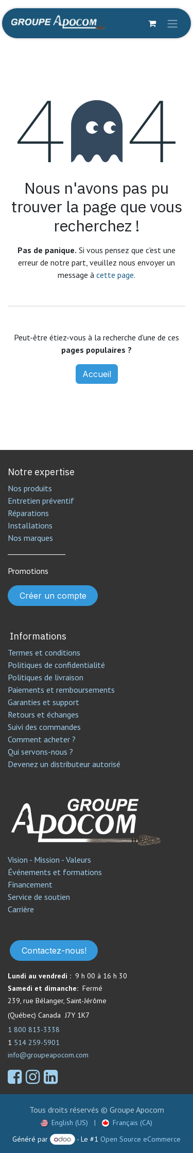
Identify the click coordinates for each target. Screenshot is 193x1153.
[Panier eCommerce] (152, 23)
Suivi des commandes (44, 727)
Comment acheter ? (42, 739)
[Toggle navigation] (172, 23)
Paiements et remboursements (61, 689)
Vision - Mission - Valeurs (49, 859)
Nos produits (30, 488)
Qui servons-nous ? (40, 751)
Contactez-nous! (54, 950)
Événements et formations (55, 872)
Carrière (21, 909)
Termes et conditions (44, 652)
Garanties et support (43, 702)
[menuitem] (64, 1123)
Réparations (28, 513)
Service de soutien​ (39, 897)
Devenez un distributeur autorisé (65, 764)
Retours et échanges (43, 714)
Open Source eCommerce (140, 1139)
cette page (115, 275)
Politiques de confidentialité (56, 665)
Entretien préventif (41, 500)
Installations (30, 525)
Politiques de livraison (45, 677)
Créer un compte (53, 595)
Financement (30, 884)
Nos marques (30, 538)
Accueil (96, 374)
